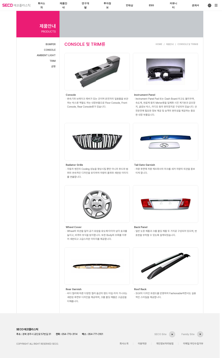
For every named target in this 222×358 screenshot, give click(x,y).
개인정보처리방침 (165, 343)
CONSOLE (50, 49)
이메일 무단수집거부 (193, 343)
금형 (53, 66)
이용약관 (142, 343)
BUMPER (51, 44)
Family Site (188, 334)
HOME (159, 44)
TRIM (53, 60)
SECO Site (160, 334)
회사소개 (124, 343)
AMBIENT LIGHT (46, 55)
